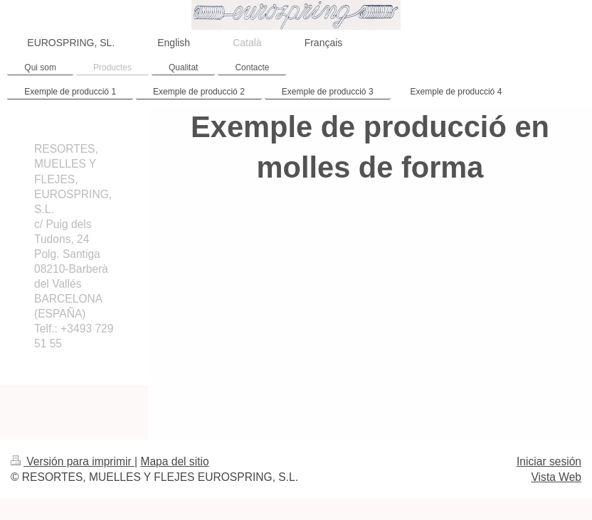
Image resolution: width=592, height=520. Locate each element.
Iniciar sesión (549, 461)
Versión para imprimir (72, 461)
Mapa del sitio (174, 461)
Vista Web (557, 477)
